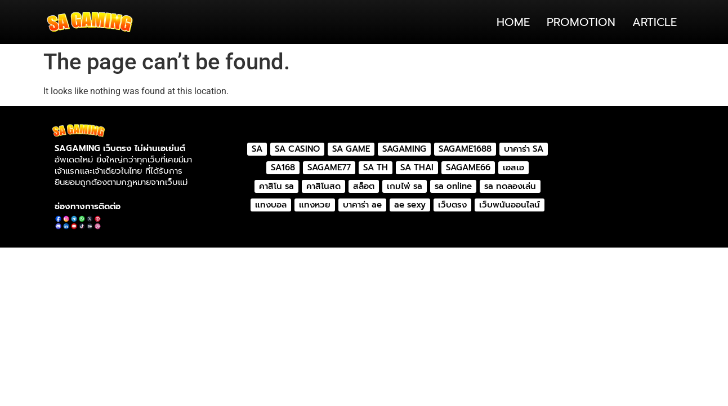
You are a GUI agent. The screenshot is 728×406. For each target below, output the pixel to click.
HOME (513, 22)
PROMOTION (581, 22)
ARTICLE (654, 22)
